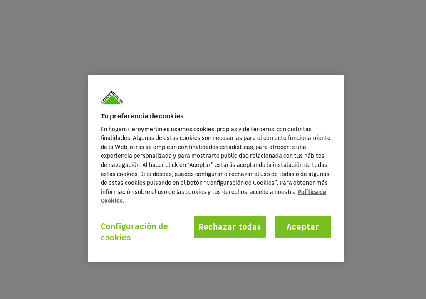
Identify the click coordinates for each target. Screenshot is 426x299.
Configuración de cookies (134, 231)
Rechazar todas (229, 226)
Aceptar (303, 226)
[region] (216, 168)
